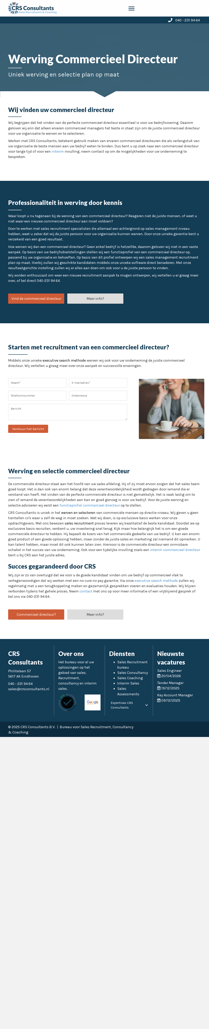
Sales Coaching (130, 678)
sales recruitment (79, 523)
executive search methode (64, 360)
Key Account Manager (175, 695)
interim (58, 151)
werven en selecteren (78, 512)
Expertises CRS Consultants (122, 705)
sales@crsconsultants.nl (28, 689)
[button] (36, 298)
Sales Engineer (169, 670)
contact (86, 591)
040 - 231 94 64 (187, 20)
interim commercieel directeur (175, 550)
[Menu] (131, 8)
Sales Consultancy (132, 672)
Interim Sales (128, 683)
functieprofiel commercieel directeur (90, 505)
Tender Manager (170, 683)
